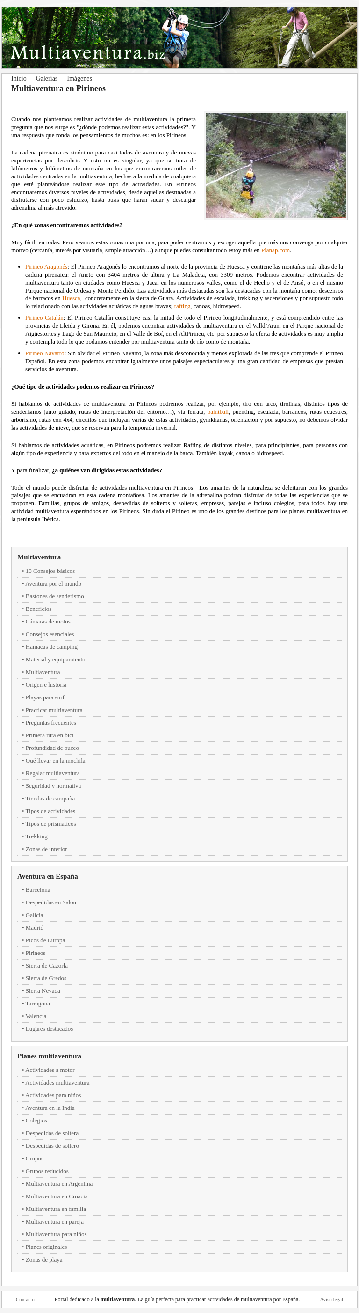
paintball (218, 411)
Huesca (71, 297)
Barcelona (38, 889)
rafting (182, 305)
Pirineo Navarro (45, 353)
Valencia (36, 1016)
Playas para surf (45, 697)
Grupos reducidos (47, 1170)
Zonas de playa (44, 1259)
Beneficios (39, 608)
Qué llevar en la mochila (56, 760)
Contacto (25, 1299)
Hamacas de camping (52, 646)
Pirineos (36, 952)
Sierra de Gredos (46, 978)
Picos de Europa (45, 940)
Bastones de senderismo (55, 596)
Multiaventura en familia (56, 1208)
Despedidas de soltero (52, 1145)
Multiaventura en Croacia (57, 1196)
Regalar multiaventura (53, 773)
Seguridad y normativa (53, 785)
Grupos (34, 1158)
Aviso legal (331, 1299)
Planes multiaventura (49, 1056)
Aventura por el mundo (53, 583)
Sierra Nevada (43, 990)
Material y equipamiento (56, 659)
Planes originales (46, 1246)
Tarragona (38, 1003)
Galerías (47, 78)
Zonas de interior (46, 848)
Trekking (37, 836)
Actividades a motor (49, 1069)
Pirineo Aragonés (46, 266)
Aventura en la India (50, 1107)
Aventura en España (47, 876)
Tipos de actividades (50, 810)
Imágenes (79, 78)
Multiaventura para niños (56, 1234)
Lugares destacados (49, 1028)
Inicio (19, 78)
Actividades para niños (53, 1095)
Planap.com (275, 250)
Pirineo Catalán (44, 317)
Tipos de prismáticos (51, 823)
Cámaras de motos (48, 621)
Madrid (34, 927)
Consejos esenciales (50, 634)
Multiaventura (39, 557)
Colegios (36, 1120)
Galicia (34, 914)
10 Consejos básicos (50, 570)
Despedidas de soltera (52, 1133)
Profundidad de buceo (52, 747)
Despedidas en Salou (51, 902)
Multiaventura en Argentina (59, 1183)
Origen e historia (46, 684)
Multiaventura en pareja (55, 1221)
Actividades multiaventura (57, 1082)
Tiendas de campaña (50, 798)
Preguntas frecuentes (51, 722)
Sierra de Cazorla (47, 965)
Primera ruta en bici (50, 735)
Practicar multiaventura (54, 709)
